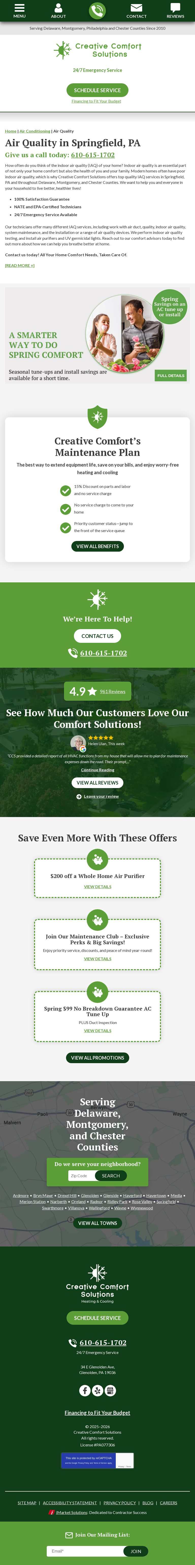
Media (176, 1195)
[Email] (97, 1551)
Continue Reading (97, 770)
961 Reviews (112, 691)
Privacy (121, 1466)
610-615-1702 (97, 11)
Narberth (58, 1201)
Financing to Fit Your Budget (96, 101)
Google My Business (110, 1390)
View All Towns (97, 1223)
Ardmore (21, 1195)
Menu (19, 15)
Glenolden (90, 1195)
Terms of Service (100, 1463)
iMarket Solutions (71, 1512)
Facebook (85, 1390)
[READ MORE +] (20, 265)
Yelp (97, 1390)
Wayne (120, 1207)
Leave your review (101, 796)
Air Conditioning (35, 131)
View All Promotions (97, 1058)
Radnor (96, 1201)
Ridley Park (117, 1201)
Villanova (76, 1207)
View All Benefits (97, 546)
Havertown (156, 1195)
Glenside (111, 1195)
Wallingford (99, 1207)
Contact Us (97, 636)
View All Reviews (97, 783)
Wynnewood (142, 1207)
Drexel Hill (67, 1195)
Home (11, 131)
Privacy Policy (83, 1463)
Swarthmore (52, 1207)
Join (136, 1551)
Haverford (132, 1195)
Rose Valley (142, 1201)
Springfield (166, 1201)
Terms (128, 1466)
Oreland (78, 1201)
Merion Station (33, 1201)
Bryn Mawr (43, 1195)
